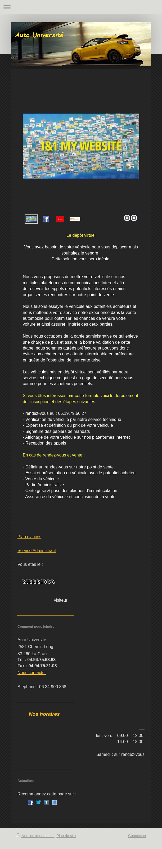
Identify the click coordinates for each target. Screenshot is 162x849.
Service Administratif (36, 550)
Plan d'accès (29, 537)
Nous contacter (31, 672)
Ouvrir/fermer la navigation (81, 7)
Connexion (137, 836)
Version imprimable (35, 836)
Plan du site (66, 836)
